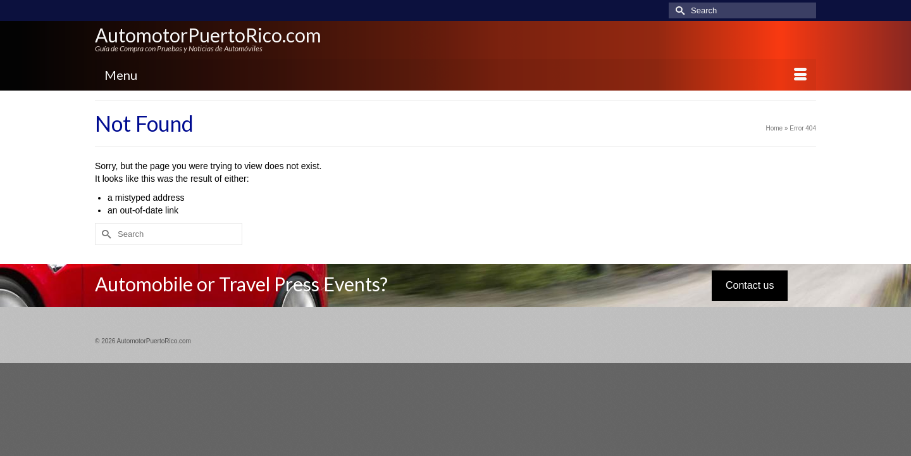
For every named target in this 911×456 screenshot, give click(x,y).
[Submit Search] (678, 10)
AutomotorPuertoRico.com (208, 34)
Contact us (750, 286)
